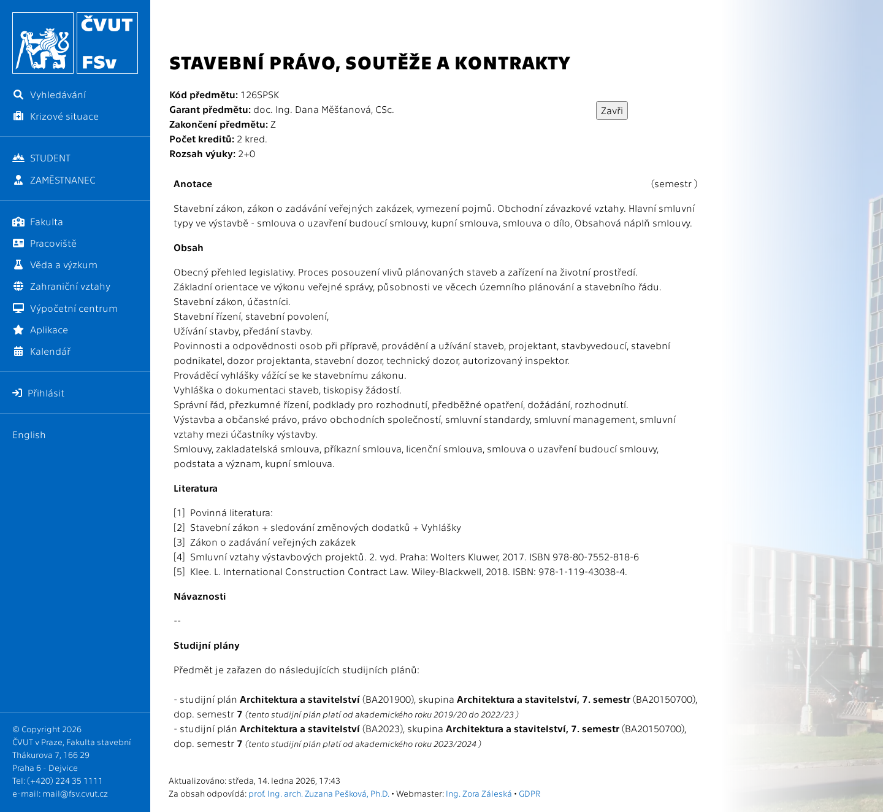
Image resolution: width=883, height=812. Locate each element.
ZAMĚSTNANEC (54, 179)
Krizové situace (55, 116)
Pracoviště (44, 243)
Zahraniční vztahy (61, 286)
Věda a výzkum (54, 264)
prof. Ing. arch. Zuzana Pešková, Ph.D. (318, 793)
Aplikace (40, 329)
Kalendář (41, 351)
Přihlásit (38, 392)
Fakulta (37, 221)
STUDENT (41, 157)
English (29, 434)
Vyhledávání (49, 94)
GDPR (529, 793)
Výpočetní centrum (65, 308)
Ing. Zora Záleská (479, 793)
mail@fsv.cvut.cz (75, 793)
